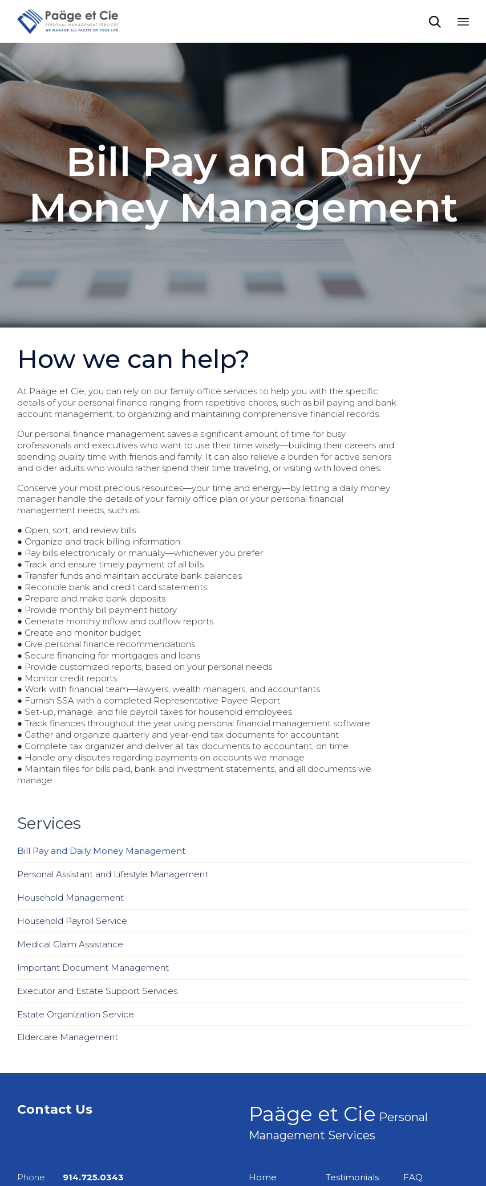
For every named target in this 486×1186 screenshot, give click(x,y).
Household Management (70, 897)
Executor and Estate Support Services (97, 990)
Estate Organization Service (75, 1014)
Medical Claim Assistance (70, 944)
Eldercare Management (67, 1037)
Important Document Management (93, 967)
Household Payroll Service (72, 920)
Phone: (70, 1177)
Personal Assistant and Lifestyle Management (112, 874)
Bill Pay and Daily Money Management (101, 850)
